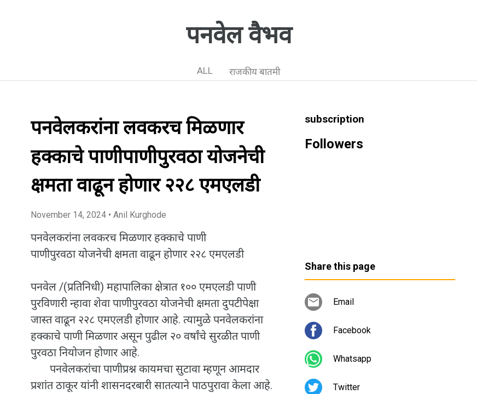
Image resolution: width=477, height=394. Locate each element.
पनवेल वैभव (239, 35)
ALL (205, 70)
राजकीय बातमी (254, 71)
